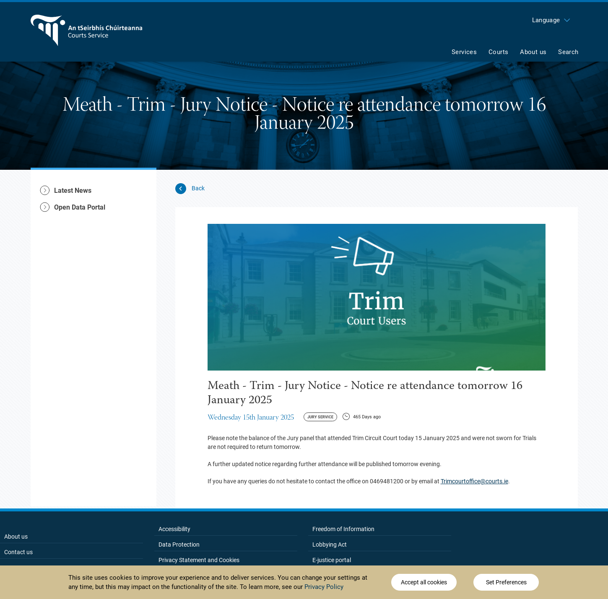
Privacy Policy (323, 587)
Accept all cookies (424, 582)
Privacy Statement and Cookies (198, 560)
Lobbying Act (329, 544)
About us (16, 536)
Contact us (18, 552)
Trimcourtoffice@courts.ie (474, 481)
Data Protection (179, 544)
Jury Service (320, 417)
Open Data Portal (79, 207)
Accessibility (174, 529)
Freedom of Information (343, 529)
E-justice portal (331, 560)
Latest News (72, 190)
